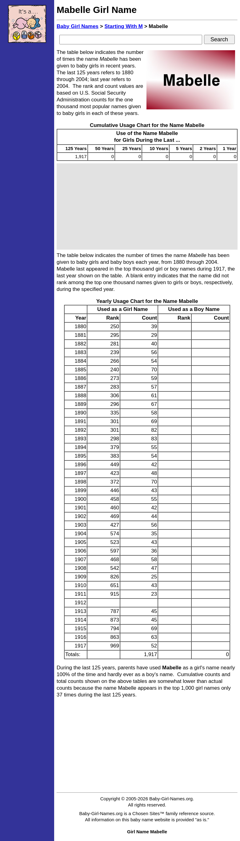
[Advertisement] (27, 140)
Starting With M (123, 26)
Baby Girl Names (77, 26)
